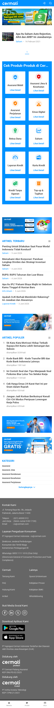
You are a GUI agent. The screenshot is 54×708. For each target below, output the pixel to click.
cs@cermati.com (21, 524)
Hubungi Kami (8, 589)
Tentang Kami (8, 576)
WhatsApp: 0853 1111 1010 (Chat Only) (20, 553)
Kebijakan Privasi (36, 583)
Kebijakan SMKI (36, 589)
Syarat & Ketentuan (38, 576)
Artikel (5, 596)
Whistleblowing (36, 596)
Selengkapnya (27, 487)
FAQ (4, 583)
